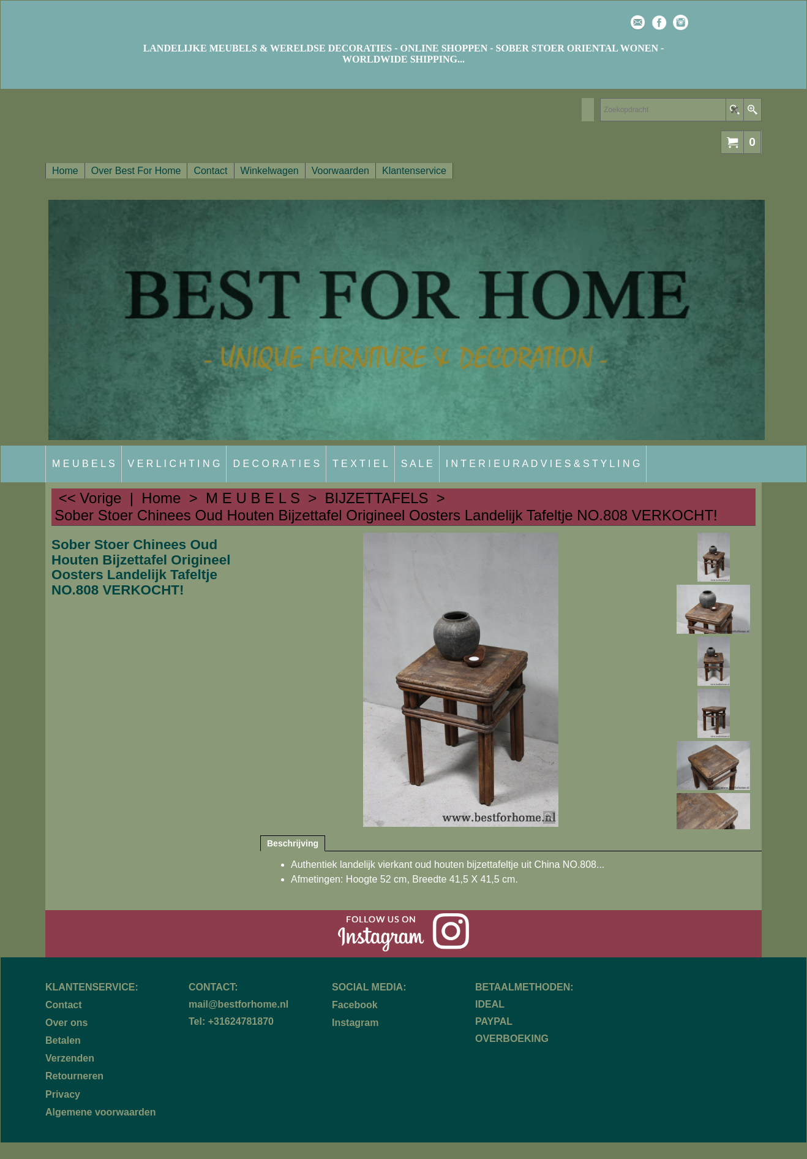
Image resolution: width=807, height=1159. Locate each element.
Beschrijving (292, 843)
